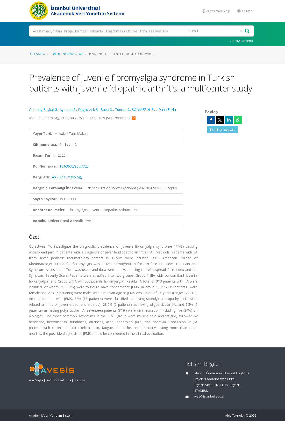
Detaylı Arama (241, 40)
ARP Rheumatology (67, 177)
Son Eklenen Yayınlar (66, 54)
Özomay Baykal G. (43, 109)
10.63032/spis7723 (74, 166)
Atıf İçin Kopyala (222, 130)
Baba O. (106, 109)
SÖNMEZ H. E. (143, 109)
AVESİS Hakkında (59, 380)
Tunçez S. (122, 109)
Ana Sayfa (37, 54)
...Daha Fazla (166, 109)
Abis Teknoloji (235, 415)
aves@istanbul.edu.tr (208, 396)
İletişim (80, 380)
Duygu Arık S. (88, 109)
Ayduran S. (68, 109)
